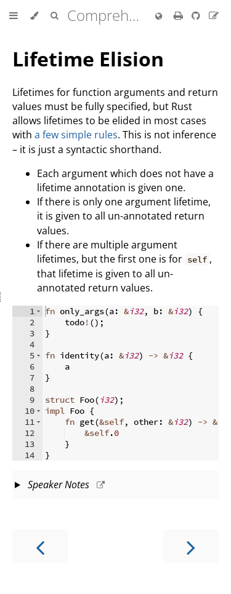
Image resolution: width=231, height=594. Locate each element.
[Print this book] (179, 15)
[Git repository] (197, 15)
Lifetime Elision (88, 59)
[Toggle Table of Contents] (13, 16)
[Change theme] (34, 16)
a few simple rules (76, 134)
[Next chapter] (191, 546)
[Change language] (158, 16)
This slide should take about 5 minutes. (115, 486)
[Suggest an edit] (214, 15)
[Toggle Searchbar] (54, 16)
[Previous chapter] (40, 546)
